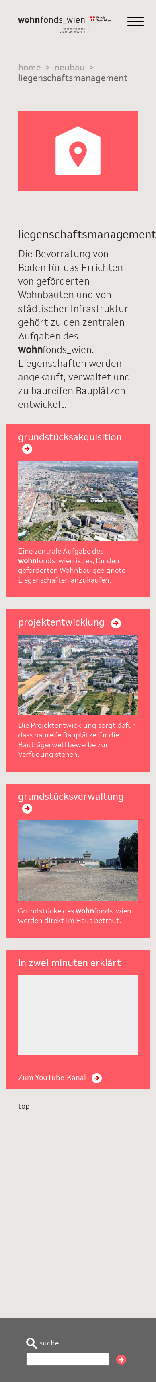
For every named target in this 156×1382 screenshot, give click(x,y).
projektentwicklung (69, 623)
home (29, 68)
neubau (69, 68)
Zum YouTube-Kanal (60, 1078)
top (24, 1106)
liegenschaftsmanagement (72, 78)
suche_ (44, 1343)
